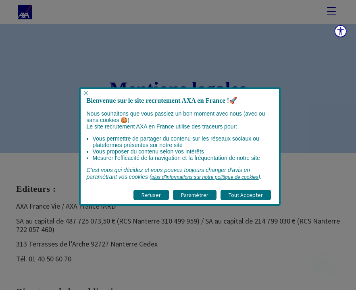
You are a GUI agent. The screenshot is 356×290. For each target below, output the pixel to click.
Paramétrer (194, 195)
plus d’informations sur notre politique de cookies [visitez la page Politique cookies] (205, 177)
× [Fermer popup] (85, 93)
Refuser (151, 195)
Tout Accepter (246, 195)
